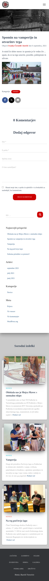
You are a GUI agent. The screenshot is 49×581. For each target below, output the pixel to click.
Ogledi (36, 556)
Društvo (31, 569)
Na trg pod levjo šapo (15, 249)
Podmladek (19, 569)
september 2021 (13, 268)
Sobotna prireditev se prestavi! (18, 254)
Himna (25, 562)
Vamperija (11, 244)
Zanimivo (25, 556)
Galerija (36, 562)
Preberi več (17, 415)
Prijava (9, 306)
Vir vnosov (11, 311)
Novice (15, 91)
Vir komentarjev (13, 317)
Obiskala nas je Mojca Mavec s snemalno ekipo (24, 234)
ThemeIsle (30, 575)
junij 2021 (11, 278)
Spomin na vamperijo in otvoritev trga (21, 239)
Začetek (13, 556)
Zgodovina (13, 562)
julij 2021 (10, 273)
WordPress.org (12, 322)
